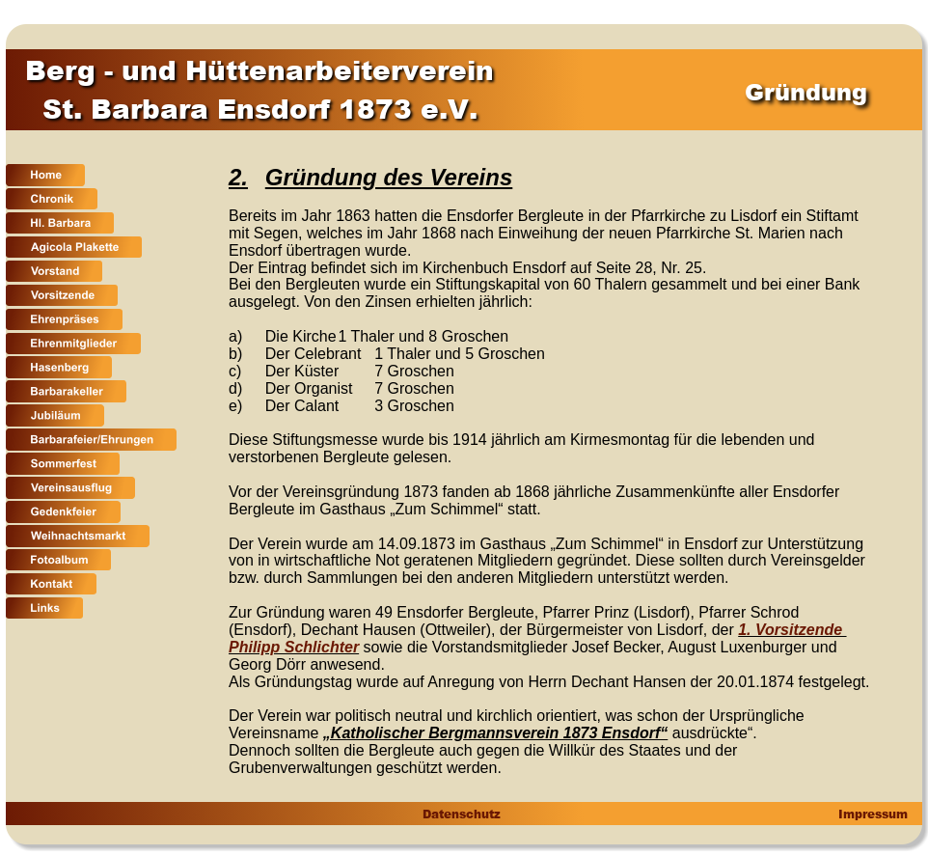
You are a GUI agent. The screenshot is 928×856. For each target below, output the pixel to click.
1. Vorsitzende (792, 629)
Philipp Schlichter (294, 647)
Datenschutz (461, 814)
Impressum (871, 814)
